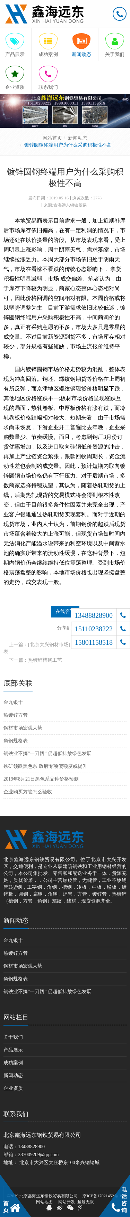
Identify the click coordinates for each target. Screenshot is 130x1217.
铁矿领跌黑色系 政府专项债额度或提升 (45, 766)
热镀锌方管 (15, 715)
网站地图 (44, 1201)
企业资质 (13, 1088)
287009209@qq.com (38, 1154)
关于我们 (13, 1037)
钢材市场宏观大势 (22, 727)
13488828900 (31, 1146)
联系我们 (15, 1114)
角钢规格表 (15, 740)
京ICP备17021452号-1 (102, 1196)
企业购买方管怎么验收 (27, 791)
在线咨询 (65, 611)
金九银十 (13, 702)
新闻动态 (77, 138)
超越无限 (85, 1201)
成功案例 (13, 1062)
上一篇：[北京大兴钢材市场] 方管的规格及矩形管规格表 (64, 648)
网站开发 (66, 1201)
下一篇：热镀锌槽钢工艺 (35, 660)
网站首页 (52, 138)
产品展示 (13, 1050)
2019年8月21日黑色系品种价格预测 (41, 779)
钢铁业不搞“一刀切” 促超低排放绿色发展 (47, 753)
